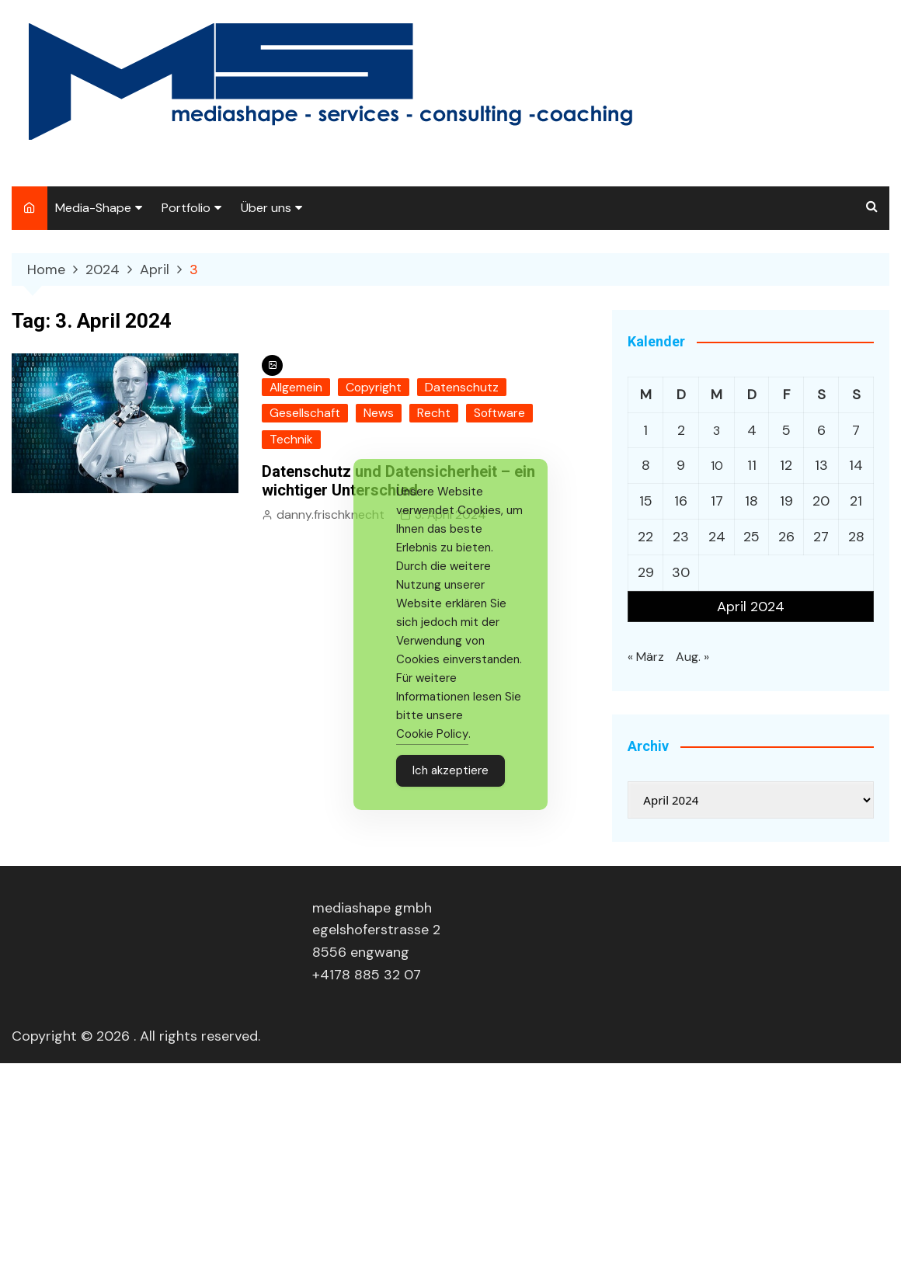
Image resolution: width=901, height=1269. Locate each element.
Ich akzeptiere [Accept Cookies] (450, 770)
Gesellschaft (304, 413)
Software (498, 413)
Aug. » (689, 652)
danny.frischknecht (328, 513)
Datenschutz (458, 387)
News (378, 413)
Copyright (372, 387)
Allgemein (296, 387)
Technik (290, 439)
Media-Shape (93, 208)
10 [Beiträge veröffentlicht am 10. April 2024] (717, 464)
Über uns (266, 208)
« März (645, 652)
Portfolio (186, 208)
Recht (433, 413)
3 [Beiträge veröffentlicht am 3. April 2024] (716, 429)
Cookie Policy (432, 734)
